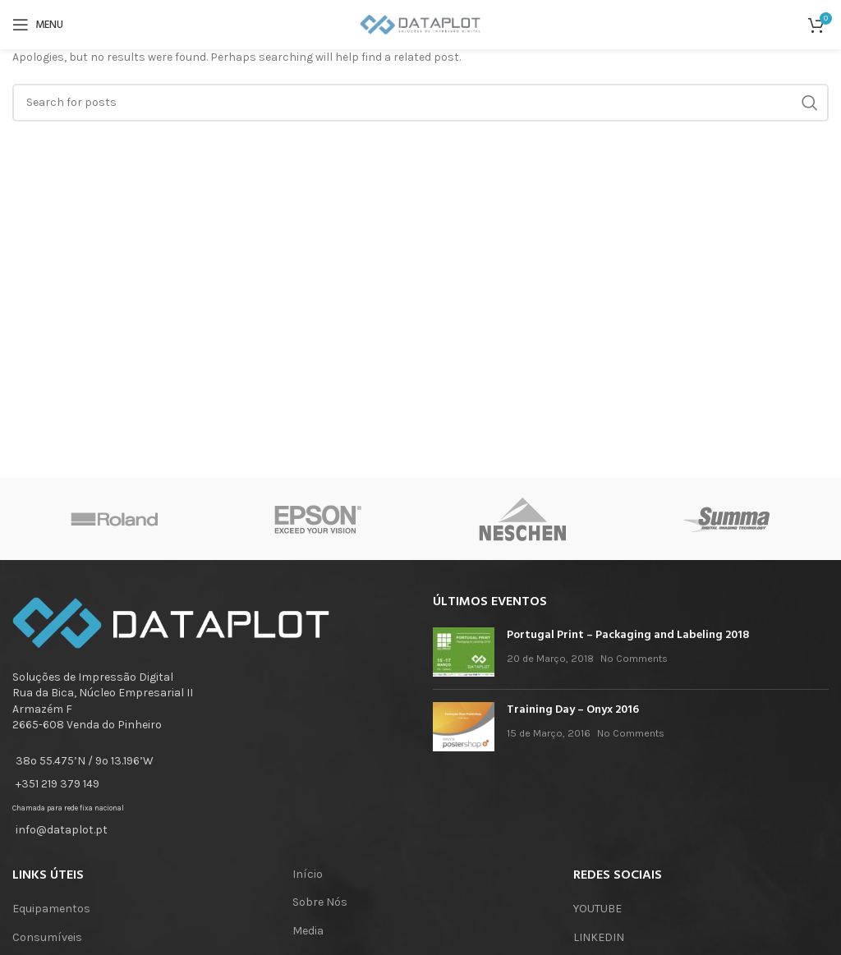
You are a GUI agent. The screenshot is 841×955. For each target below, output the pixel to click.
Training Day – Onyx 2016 (573, 709)
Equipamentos (51, 909)
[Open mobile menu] (37, 24)
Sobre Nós (319, 902)
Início (307, 874)
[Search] (420, 103)
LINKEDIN (598, 937)
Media (308, 931)
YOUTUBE (597, 909)
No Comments (634, 658)
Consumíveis (47, 937)
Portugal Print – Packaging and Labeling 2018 (628, 635)
